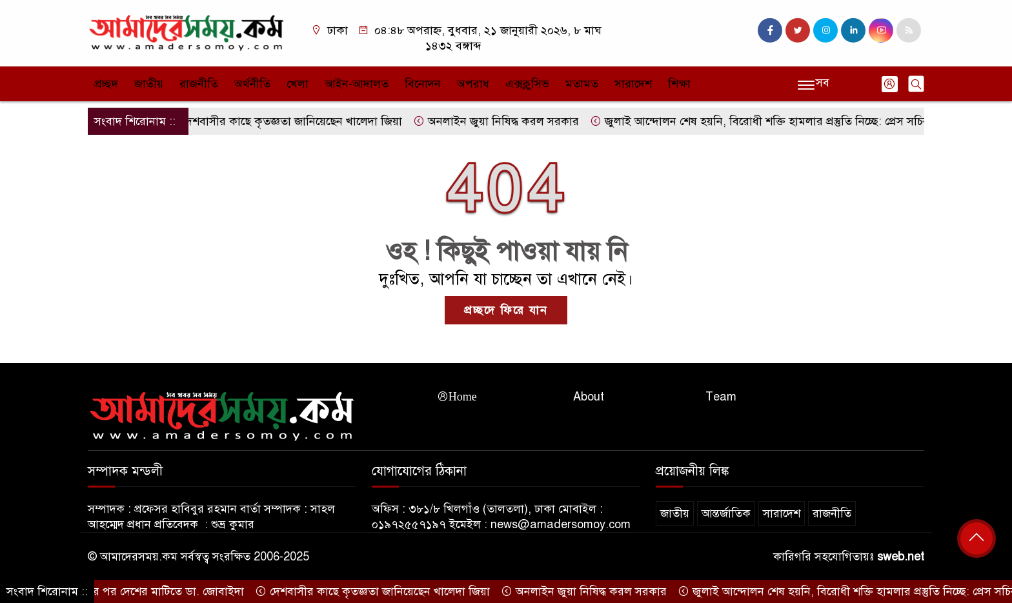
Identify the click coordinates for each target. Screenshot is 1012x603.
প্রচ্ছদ (106, 84)
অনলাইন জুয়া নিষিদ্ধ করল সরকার (501, 121)
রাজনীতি (198, 84)
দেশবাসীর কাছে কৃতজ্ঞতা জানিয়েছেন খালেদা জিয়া (289, 121)
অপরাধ (473, 84)
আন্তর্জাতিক (726, 513)
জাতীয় (148, 84)
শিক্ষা (679, 84)
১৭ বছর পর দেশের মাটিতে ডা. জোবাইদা (151, 591)
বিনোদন (423, 84)
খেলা (298, 84)
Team (720, 397)
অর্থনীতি (252, 84)
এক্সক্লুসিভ (527, 84)
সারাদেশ (633, 84)
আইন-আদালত (357, 84)
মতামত (581, 84)
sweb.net (900, 556)
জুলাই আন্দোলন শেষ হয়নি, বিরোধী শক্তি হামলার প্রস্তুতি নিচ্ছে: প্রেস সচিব (765, 121)
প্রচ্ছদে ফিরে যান (506, 310)
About (588, 397)
